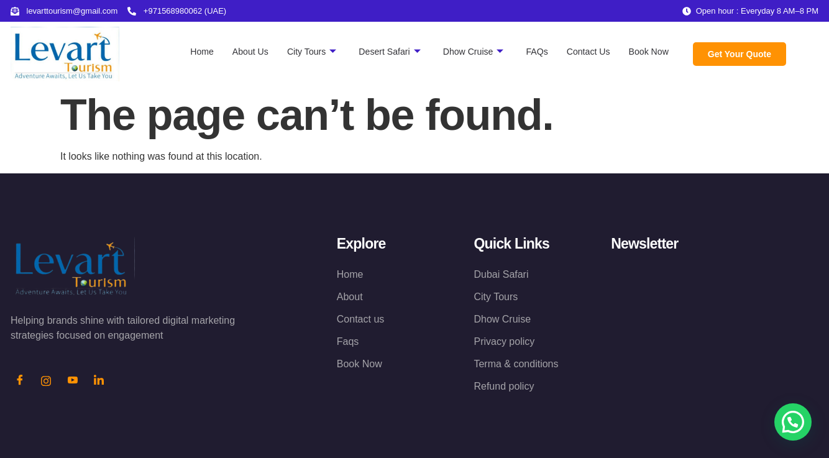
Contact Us (584, 51)
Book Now (647, 51)
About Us (233, 51)
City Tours (297, 51)
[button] (793, 422)
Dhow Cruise (465, 51)
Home (183, 51)
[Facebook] (20, 381)
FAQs (531, 51)
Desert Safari (378, 51)
